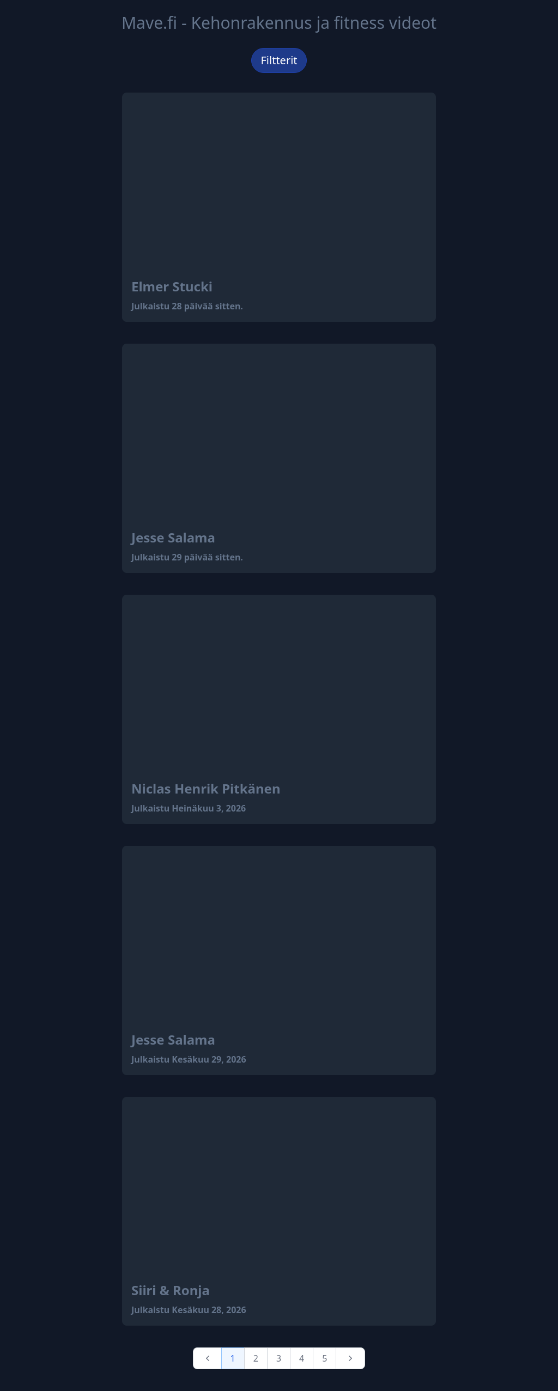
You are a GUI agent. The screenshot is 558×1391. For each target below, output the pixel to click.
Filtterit (278, 60)
